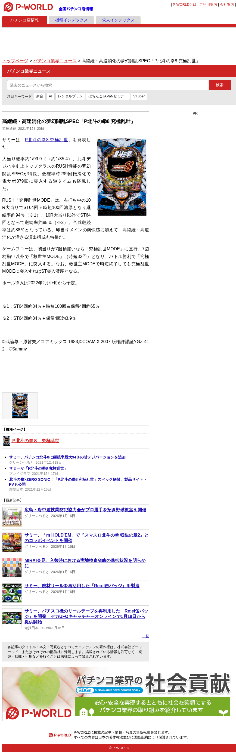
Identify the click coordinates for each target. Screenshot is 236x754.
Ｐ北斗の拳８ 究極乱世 (35, 440)
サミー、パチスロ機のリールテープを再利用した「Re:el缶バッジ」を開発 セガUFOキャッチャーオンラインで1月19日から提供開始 (86, 616)
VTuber (139, 96)
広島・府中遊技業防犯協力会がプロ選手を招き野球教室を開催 (85, 509)
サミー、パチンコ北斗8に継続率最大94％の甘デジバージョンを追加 (67, 457)
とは (184, 4)
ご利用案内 (208, 4)
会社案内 (227, 4)
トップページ (15, 61)
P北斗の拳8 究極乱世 (46, 139)
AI (50, 96)
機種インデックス (71, 20)
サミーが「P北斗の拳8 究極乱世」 (38, 468)
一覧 (145, 636)
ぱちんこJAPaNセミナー (108, 96)
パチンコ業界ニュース (55, 61)
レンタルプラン (70, 96)
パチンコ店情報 (24, 20)
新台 (39, 96)
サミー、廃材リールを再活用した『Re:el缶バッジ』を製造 (81, 585)
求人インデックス (118, 20)
